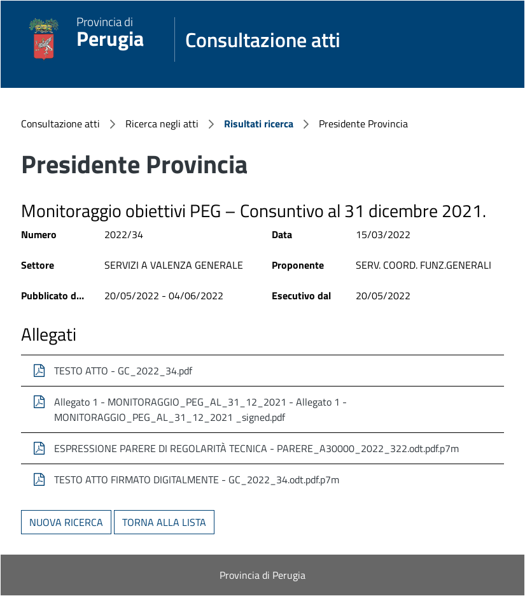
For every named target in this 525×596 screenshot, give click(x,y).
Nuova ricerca (66, 522)
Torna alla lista (164, 522)
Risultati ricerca (258, 123)
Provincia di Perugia (262, 575)
